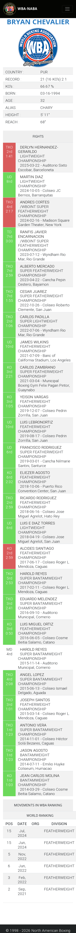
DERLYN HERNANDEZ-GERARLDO (38, 149)
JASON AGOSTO (34, 750)
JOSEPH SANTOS (35, 700)
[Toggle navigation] (67, 9)
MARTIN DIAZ (31, 177)
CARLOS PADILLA (34, 317)
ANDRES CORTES (34, 202)
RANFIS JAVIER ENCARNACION (32, 234)
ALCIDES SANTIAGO (37, 548)
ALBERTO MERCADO (37, 266)
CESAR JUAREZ (33, 291)
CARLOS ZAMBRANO (37, 367)
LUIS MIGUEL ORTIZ (36, 624)
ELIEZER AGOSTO (35, 472)
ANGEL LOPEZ (32, 674)
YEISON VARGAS (34, 397)
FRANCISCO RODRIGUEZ (41, 447)
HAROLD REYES (33, 573)
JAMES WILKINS (34, 342)
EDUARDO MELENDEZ (38, 599)
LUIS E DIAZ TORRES (37, 523)
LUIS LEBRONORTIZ (36, 422)
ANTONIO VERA (33, 725)
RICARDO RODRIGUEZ (38, 498)
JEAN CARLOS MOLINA (39, 775)
